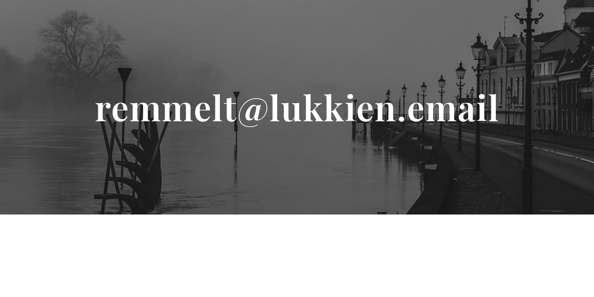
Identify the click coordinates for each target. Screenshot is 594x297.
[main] (297, 107)
